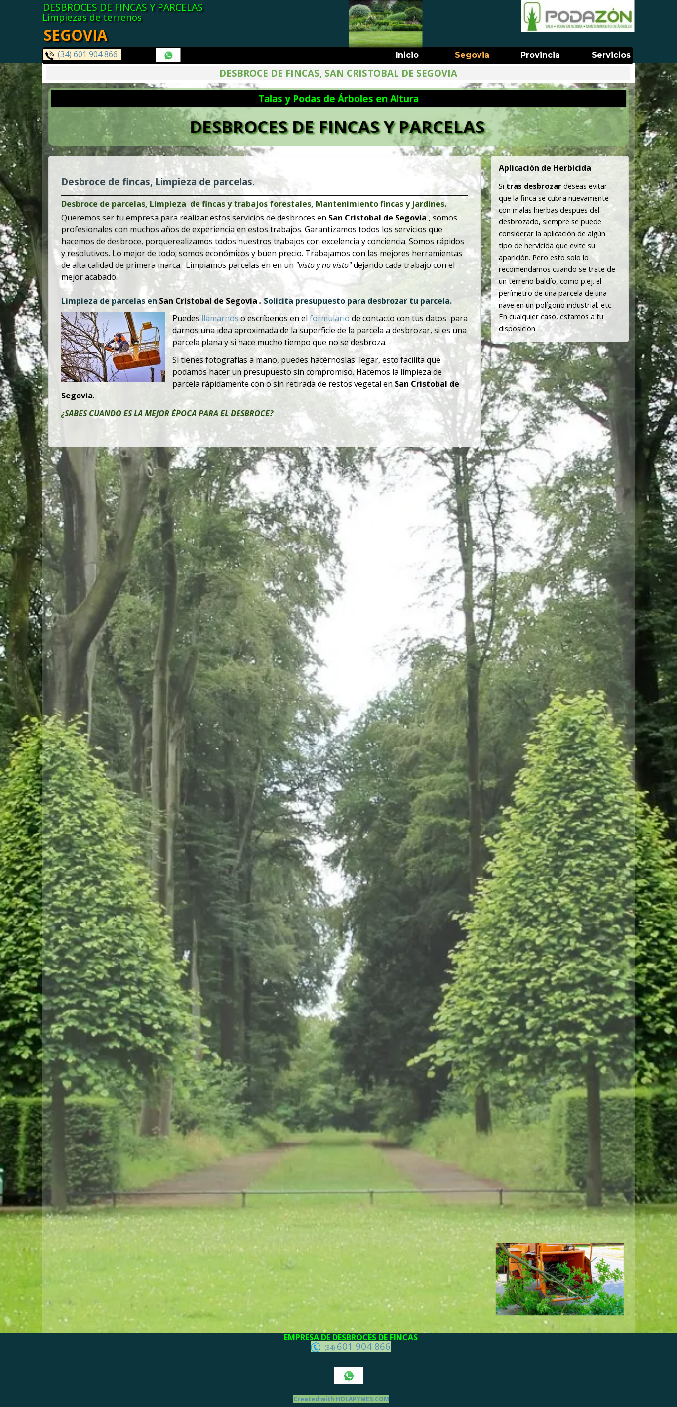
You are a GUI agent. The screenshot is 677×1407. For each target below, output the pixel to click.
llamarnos (223, 317)
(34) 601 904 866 (81, 54)
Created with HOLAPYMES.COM (341, 1399)
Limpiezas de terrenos (92, 17)
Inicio (407, 55)
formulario (326, 317)
